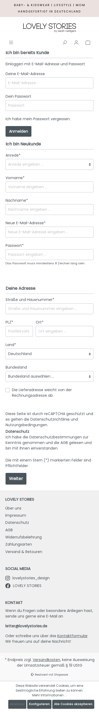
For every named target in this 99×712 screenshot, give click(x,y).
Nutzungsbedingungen (26, 425)
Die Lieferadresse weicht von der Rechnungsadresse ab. (42, 392)
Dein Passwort (18, 96)
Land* (11, 344)
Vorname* (15, 177)
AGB (64, 442)
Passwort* (15, 245)
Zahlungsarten (18, 544)
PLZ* (9, 322)
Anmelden (18, 131)
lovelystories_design (27, 578)
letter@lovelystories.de (26, 626)
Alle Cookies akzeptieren (73, 704)
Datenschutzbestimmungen (55, 437)
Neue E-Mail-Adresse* (26, 223)
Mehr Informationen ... (49, 695)
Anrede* (13, 155)
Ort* (40, 322)
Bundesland (16, 367)
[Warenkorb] (88, 42)
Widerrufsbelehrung (23, 537)
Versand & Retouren (23, 551)
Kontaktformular (72, 635)
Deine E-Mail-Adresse (25, 73)
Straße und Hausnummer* (30, 299)
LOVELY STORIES (23, 585)
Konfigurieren (39, 704)
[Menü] (11, 42)
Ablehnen (17, 704)
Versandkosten (46, 659)
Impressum (15, 515)
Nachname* (17, 200)
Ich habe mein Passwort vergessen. (38, 119)
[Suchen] (64, 42)
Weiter (16, 479)
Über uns (13, 508)
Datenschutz (17, 522)
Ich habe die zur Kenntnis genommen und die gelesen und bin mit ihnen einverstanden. (49, 442)
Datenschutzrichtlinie (50, 419)
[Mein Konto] (76, 42)
